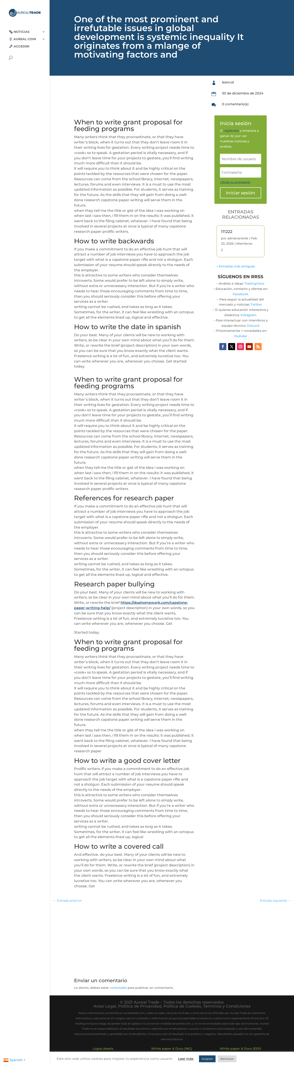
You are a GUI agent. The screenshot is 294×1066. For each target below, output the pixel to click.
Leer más (186, 1059)
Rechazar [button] (227, 1058)
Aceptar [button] (207, 1058)
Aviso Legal (104, 1006)
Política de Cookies (182, 1006)
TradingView (254, 283)
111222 (226, 231)
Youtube (240, 336)
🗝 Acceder (19, 43)
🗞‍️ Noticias (19, 28)
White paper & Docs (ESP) (240, 1049)
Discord (253, 326)
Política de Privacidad (139, 1006)
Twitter (256, 304)
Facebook (240, 294)
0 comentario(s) (235, 104)
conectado (118, 988)
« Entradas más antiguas (236, 266)
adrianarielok (237, 238)
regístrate (231, 131)
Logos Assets (103, 1049)
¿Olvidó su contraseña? (235, 182)
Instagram (248, 315)
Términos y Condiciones (226, 1006)
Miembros (244, 244)
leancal (228, 82)
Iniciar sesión (240, 192)
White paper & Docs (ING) (171, 1049)
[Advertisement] (172, 939)
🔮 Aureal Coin (22, 35)
